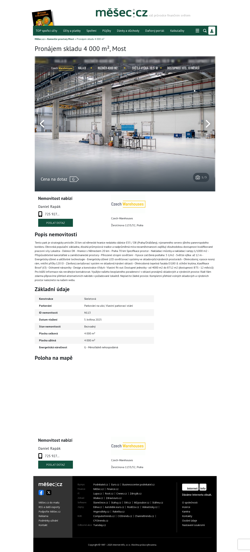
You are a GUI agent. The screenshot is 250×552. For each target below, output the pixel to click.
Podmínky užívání (48, 520)
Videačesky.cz (149, 507)
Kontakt (43, 525)
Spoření (91, 31)
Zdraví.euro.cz (114, 498)
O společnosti (190, 502)
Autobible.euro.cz (114, 507)
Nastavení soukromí (193, 525)
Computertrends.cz (104, 516)
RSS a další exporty (49, 507)
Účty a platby (72, 31)
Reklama (43, 516)
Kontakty (187, 516)
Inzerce (186, 507)
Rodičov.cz (133, 507)
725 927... (52, 214)
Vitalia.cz (98, 498)
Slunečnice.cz (100, 502)
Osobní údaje (189, 520)
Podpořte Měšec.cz (49, 511)
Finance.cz (112, 489)
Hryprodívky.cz (101, 511)
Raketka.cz (118, 511)
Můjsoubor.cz (141, 502)
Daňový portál (154, 31)
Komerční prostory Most (60, 39)
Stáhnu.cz (157, 502)
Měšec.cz (40, 39)
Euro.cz (115, 484)
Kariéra (186, 511)
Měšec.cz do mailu (49, 502)
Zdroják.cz (135, 493)
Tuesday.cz (99, 525)
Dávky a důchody (128, 31)
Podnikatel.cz (100, 484)
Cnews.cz (121, 493)
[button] (197, 31)
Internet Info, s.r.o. (122, 544)
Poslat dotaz (55, 223)
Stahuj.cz (116, 502)
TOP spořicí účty (46, 31)
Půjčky (106, 31)
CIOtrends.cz (125, 516)
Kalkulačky (177, 31)
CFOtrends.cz (100, 520)
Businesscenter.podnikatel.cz (138, 484)
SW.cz (127, 502)
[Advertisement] (193, 315)
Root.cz (109, 493)
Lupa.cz (97, 493)
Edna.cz (97, 507)
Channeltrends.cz (144, 516)
